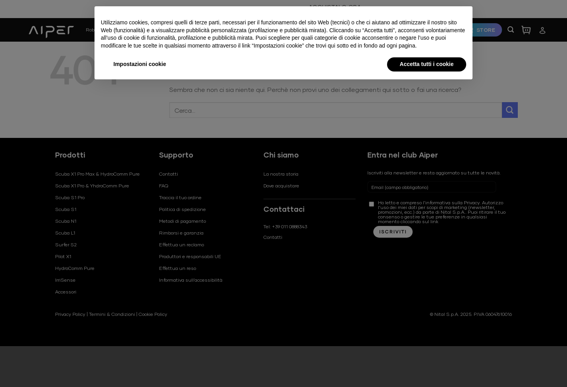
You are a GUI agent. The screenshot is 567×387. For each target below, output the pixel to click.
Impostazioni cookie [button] (139, 64)
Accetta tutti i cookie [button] (427, 64)
